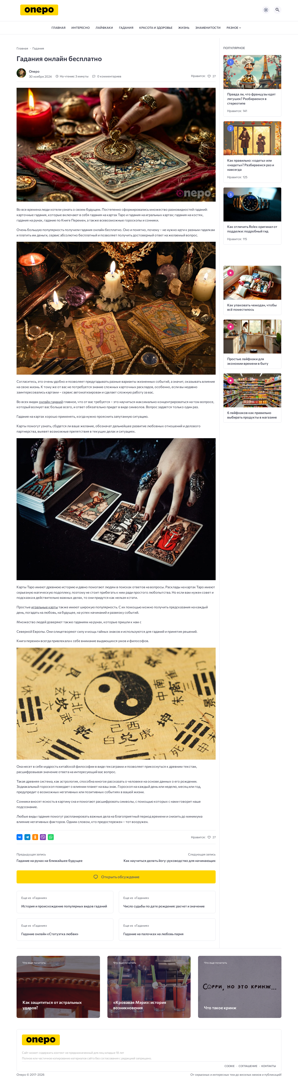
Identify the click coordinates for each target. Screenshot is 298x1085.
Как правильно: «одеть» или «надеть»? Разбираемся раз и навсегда (250, 164)
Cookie (230, 1066)
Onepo (34, 71)
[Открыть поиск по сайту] (277, 10)
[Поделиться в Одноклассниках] (35, 837)
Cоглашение (248, 1066)
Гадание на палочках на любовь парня (153, 934)
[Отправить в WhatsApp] (51, 837)
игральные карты (44, 607)
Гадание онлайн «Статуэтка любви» (49, 934)
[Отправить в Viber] (43, 837)
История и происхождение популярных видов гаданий (64, 906)
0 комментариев (109, 76)
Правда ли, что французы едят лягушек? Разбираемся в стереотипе (251, 98)
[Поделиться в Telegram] (27, 837)
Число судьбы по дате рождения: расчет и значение (164, 906)
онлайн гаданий (51, 402)
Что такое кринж (220, 1007)
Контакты (268, 1066)
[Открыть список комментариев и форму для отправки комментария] (116, 876)
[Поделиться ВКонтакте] (20, 837)
